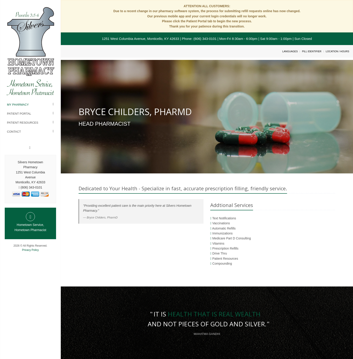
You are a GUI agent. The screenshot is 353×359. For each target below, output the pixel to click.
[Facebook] (30, 148)
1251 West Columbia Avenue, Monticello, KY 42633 (140, 39)
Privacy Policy (30, 250)
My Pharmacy (18, 104)
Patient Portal (19, 113)
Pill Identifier (311, 51)
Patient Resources (22, 122)
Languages (290, 51)
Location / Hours (337, 51)
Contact (14, 131)
